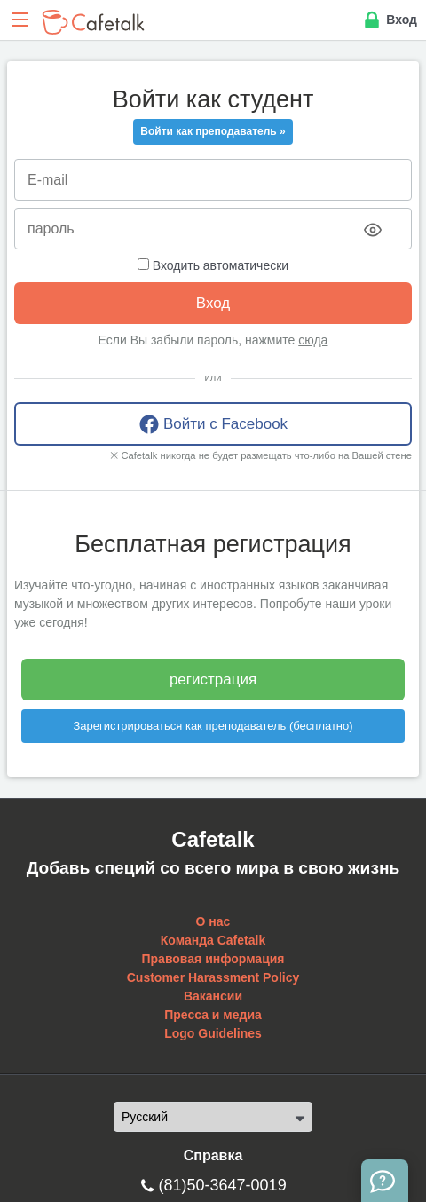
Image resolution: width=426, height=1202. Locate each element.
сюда (312, 340)
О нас (213, 921)
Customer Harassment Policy (213, 977)
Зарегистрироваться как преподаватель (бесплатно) (212, 725)
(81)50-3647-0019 (223, 1185)
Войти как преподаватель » (212, 131)
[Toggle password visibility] (373, 230)
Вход (389, 20)
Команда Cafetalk (213, 940)
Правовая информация (212, 959)
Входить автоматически (213, 265)
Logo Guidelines (213, 1033)
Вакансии (213, 996)
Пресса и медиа (213, 1015)
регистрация (213, 679)
